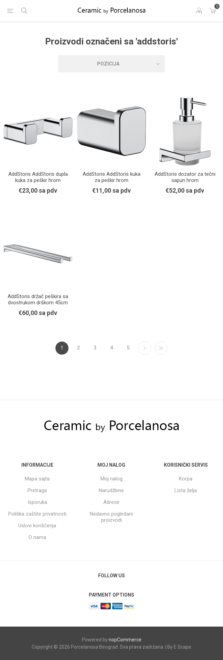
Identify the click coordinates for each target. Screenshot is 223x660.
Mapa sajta (37, 479)
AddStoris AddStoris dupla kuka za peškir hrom (38, 177)
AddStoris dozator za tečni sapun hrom (185, 177)
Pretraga (37, 490)
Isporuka (37, 502)
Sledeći (144, 348)
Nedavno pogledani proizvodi (111, 517)
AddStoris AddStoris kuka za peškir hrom (111, 177)
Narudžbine (111, 490)
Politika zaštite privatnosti (37, 514)
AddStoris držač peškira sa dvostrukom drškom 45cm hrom (38, 302)
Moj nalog (111, 479)
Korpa (185, 479)
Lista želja (185, 490)
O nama (37, 537)
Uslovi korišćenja (37, 525)
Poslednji (161, 348)
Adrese (111, 502)
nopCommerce (125, 639)
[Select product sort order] (111, 63)
